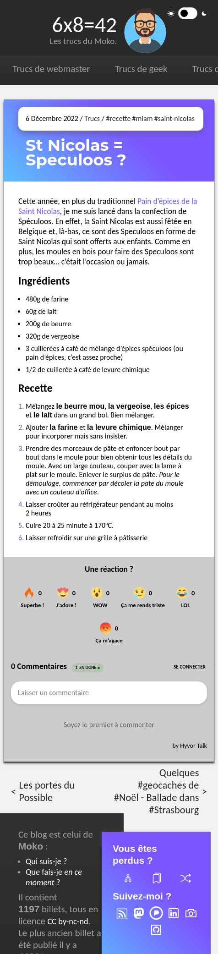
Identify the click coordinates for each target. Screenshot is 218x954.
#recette (118, 118)
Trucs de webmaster (51, 69)
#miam (142, 118)
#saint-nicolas (174, 118)
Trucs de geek (141, 69)
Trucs (92, 118)
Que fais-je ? (54, 877)
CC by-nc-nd (67, 921)
